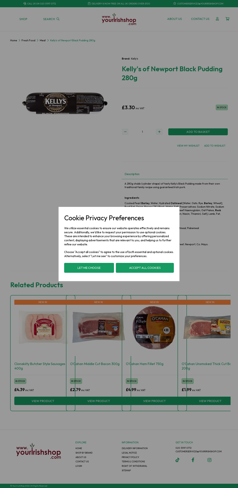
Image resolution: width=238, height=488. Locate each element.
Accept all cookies (145, 268)
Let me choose (89, 268)
